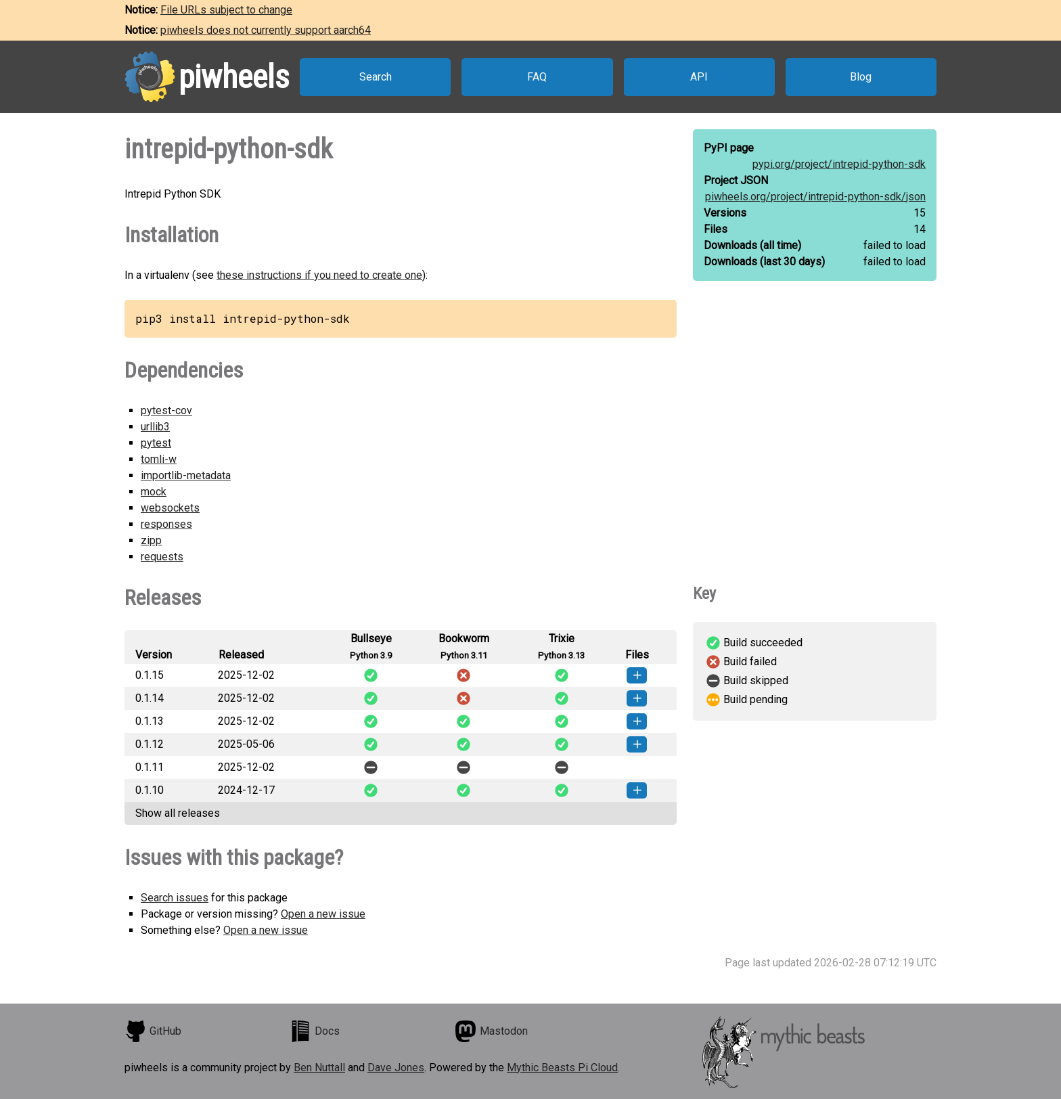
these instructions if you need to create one (319, 275)
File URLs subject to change (226, 9)
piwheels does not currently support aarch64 (265, 30)
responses (166, 524)
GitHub (153, 1031)
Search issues (174, 897)
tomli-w (159, 459)
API (699, 76)
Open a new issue (323, 913)
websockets (170, 507)
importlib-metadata (186, 475)
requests (162, 556)
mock (153, 491)
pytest (156, 442)
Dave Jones (395, 1067)
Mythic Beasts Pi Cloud (562, 1067)
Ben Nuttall (319, 1067)
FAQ (537, 76)
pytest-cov (166, 410)
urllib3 (155, 426)
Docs (315, 1031)
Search (375, 76)
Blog (861, 76)
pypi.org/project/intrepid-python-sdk (839, 164)
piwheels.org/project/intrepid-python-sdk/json (815, 196)
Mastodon (491, 1031)
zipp (151, 540)
